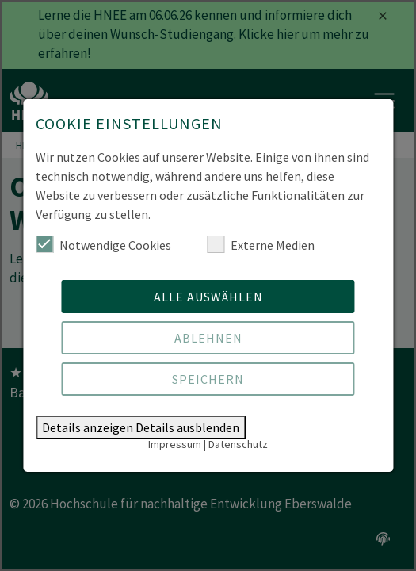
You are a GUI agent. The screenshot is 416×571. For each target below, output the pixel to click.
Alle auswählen (208, 297)
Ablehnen (208, 338)
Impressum (174, 444)
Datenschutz (238, 444)
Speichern (208, 379)
